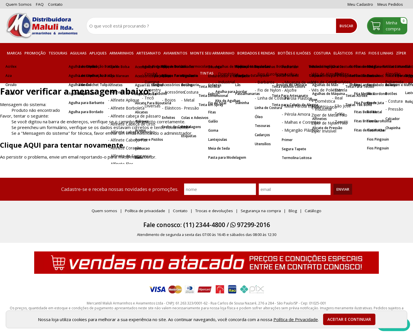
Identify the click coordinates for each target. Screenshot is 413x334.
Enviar (342, 189)
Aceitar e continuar (349, 319)
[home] (42, 26)
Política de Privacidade (295, 319)
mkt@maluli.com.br (137, 157)
